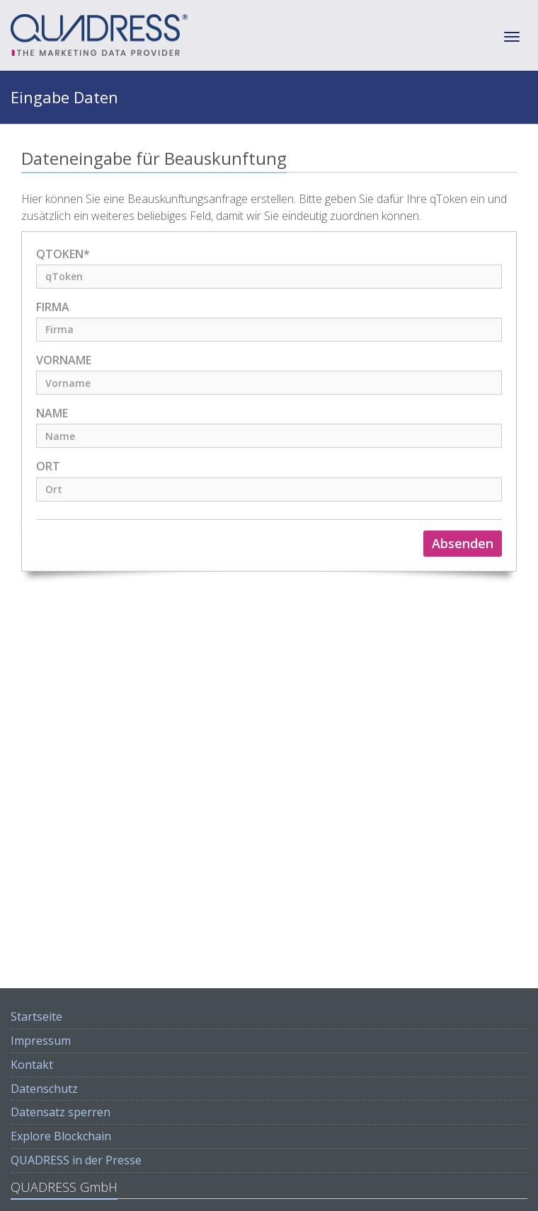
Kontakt (32, 1064)
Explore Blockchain (61, 1136)
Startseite (36, 1016)
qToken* (63, 254)
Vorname (63, 360)
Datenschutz (44, 1088)
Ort (48, 466)
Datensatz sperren (60, 1112)
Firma (52, 307)
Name (52, 413)
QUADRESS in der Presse (76, 1160)
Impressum (41, 1040)
